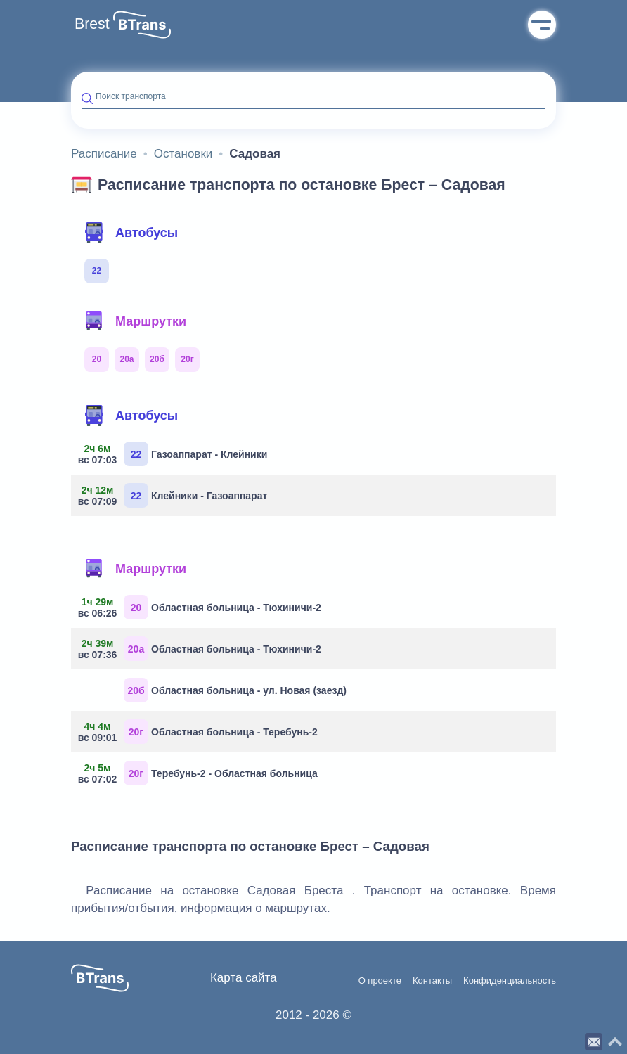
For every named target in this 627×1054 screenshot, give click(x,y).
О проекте (379, 981)
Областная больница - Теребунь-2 (200, 731)
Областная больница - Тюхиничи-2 (201, 607)
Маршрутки (135, 321)
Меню (542, 25)
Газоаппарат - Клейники (174, 454)
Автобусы (131, 232)
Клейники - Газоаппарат (174, 495)
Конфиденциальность (509, 981)
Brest (92, 23)
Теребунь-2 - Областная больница (200, 773)
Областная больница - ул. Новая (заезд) (235, 690)
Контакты (432, 981)
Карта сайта (243, 977)
